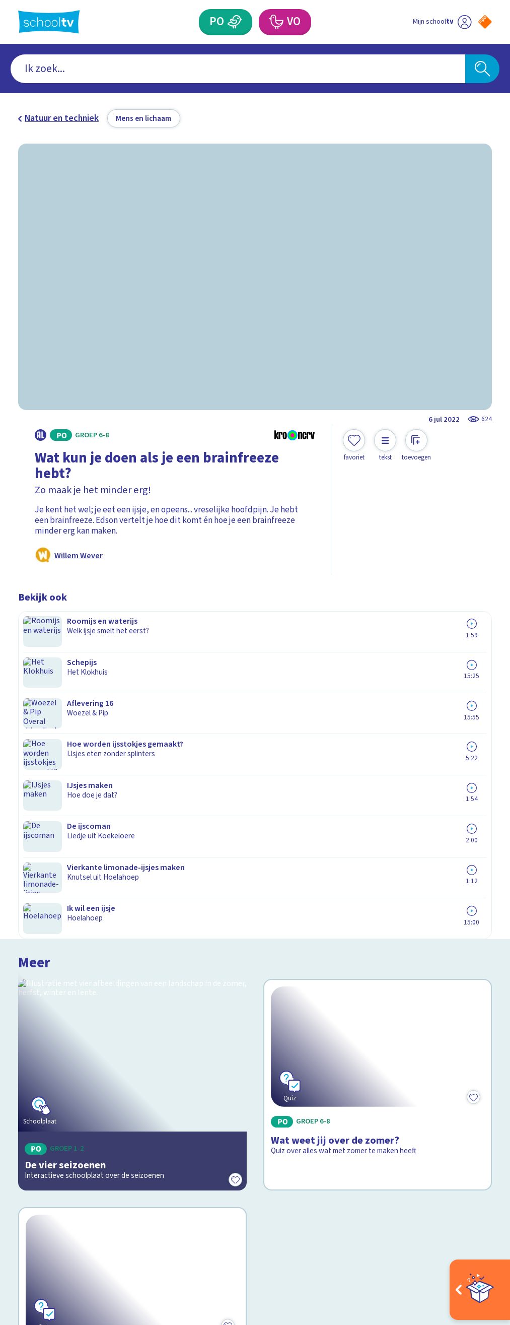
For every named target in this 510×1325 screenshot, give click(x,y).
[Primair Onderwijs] (234, 22)
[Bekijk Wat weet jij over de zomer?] (377, 698)
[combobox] (238, 68)
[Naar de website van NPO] (485, 22)
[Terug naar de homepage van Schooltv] (49, 21)
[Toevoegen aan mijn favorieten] (354, 445)
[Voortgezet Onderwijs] (276, 22)
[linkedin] (67, 1216)
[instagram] (45, 1216)
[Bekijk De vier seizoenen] (132, 698)
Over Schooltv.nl (56, 1062)
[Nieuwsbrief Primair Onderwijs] (373, 1087)
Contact (36, 1032)
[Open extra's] (480, 1290)
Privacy (35, 1077)
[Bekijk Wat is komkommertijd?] (132, 847)
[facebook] (23, 1216)
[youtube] (90, 1216)
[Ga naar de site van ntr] (476, 1246)
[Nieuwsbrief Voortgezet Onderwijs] (373, 1123)
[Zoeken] (482, 68)
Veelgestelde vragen (65, 1047)
